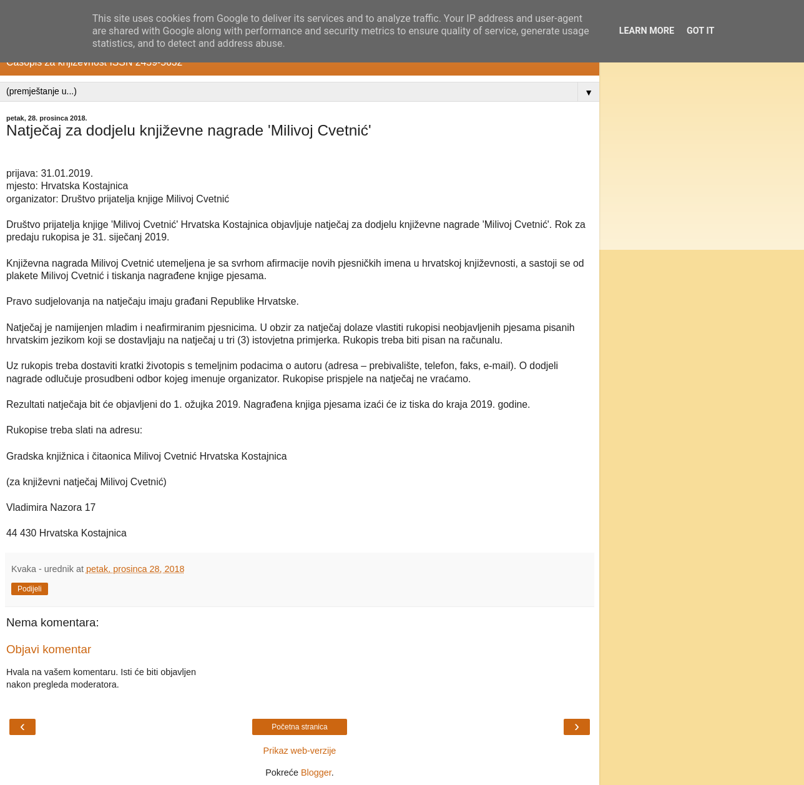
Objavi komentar (48, 649)
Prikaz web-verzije (299, 751)
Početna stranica (299, 727)
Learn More (646, 31)
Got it (700, 31)
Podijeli (29, 589)
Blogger (316, 773)
